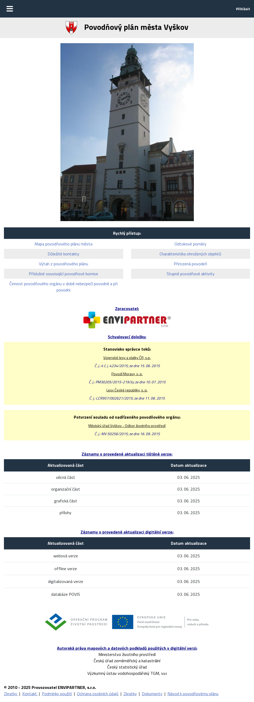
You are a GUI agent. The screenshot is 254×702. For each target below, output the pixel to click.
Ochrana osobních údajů (97, 693)
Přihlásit (243, 9)
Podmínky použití (57, 693)
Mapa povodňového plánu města (63, 244)
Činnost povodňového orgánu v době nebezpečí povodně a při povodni (63, 286)
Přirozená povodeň (190, 264)
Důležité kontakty (63, 254)
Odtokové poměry (190, 244)
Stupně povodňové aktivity (191, 274)
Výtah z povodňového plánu (63, 264)
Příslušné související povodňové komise (63, 274)
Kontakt (30, 693)
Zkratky (11, 693)
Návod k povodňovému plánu (192, 693)
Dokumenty (152, 693)
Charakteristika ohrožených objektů (190, 254)
